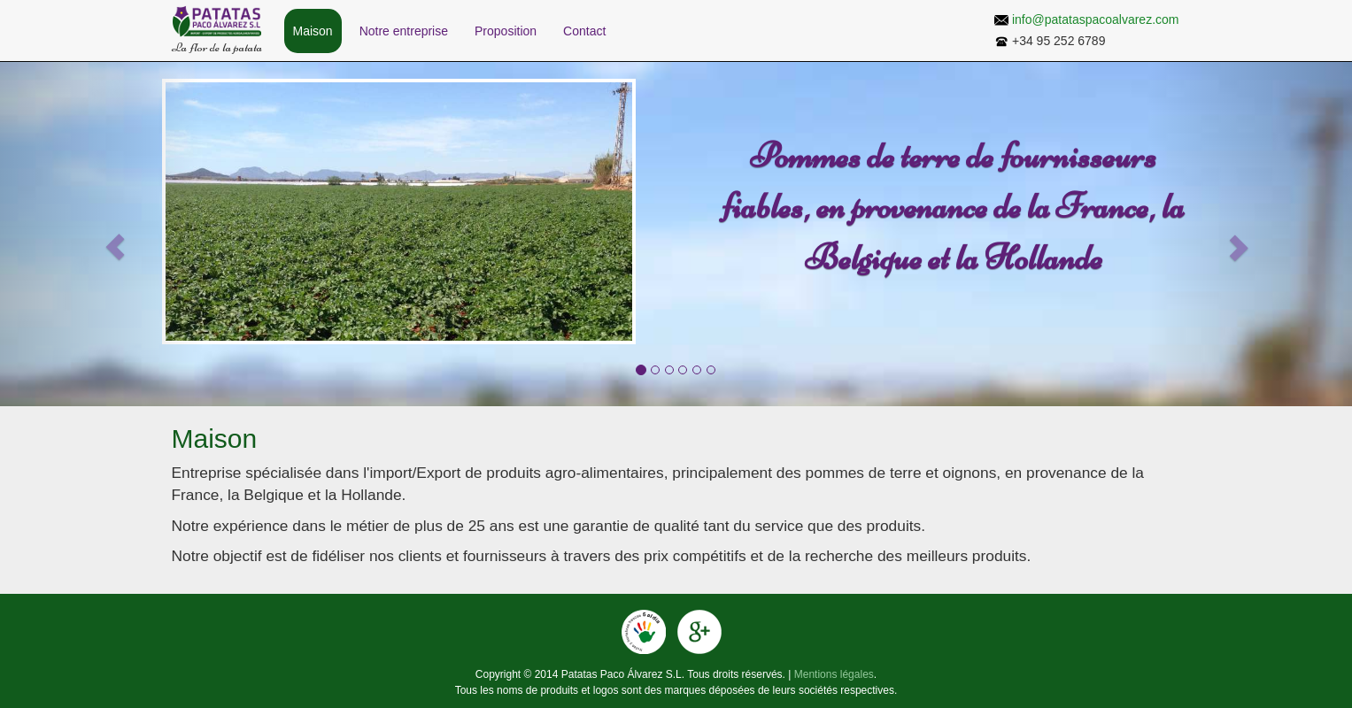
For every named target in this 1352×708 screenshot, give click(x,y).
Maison (313, 31)
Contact (584, 31)
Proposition (506, 31)
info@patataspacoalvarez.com (1095, 19)
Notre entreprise (403, 31)
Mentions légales (834, 674)
